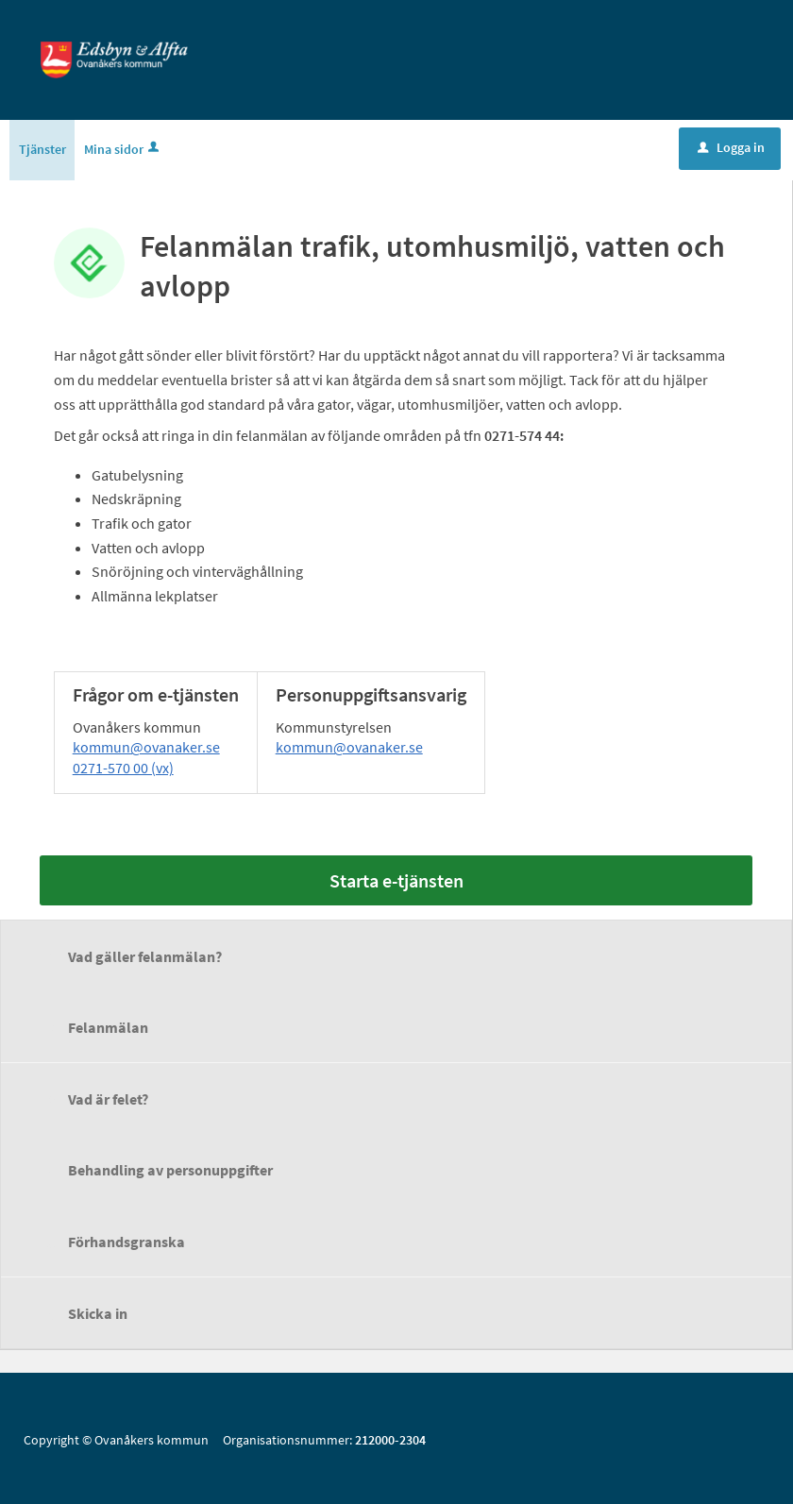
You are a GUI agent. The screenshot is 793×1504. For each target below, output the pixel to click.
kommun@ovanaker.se (146, 747)
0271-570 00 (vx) (123, 768)
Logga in (731, 148)
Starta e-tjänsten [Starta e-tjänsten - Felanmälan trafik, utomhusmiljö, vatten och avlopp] (396, 881)
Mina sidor (123, 150)
